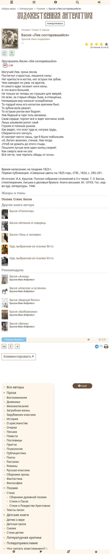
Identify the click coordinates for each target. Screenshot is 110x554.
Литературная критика (24, 537)
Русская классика (18, 470)
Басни (45, 29)
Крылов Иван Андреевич (35, 39)
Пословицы (14, 440)
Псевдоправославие (22, 543)
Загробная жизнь (18, 410)
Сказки (11, 528)
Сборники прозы (18, 474)
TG (99, 346)
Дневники (13, 402)
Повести (12, 436)
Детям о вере (16, 520)
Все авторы (15, 387)
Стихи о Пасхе (19, 501)
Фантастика (14, 479)
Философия (14, 483)
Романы (12, 466)
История (12, 419)
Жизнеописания (18, 406)
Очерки (12, 427)
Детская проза (16, 524)
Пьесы (11, 457)
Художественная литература (55, 15)
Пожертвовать (55, 23)
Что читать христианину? (26, 548)
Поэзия (25, 29)
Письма (12, 432)
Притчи (12, 444)
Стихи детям (15, 532)
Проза (11, 393)
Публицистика (16, 453)
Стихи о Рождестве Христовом (30, 505)
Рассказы (13, 461)
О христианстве (17, 423)
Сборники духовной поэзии (28, 497)
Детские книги (18, 515)
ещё (82, 386)
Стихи (35, 29)
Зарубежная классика (21, 414)
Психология (15, 449)
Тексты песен (15, 510)
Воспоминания (17, 397)
